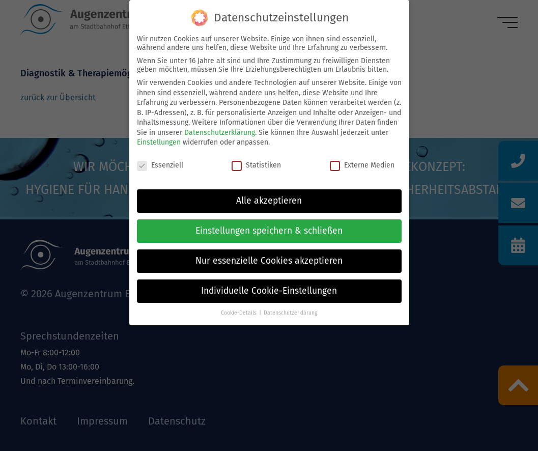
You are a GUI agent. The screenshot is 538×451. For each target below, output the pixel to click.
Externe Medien (362, 165)
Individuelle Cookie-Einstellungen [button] (269, 291)
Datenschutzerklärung (219, 132)
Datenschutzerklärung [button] (290, 312)
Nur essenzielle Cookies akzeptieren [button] (269, 261)
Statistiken (256, 165)
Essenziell (160, 165)
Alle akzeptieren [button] (269, 200)
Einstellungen (159, 142)
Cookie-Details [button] (239, 312)
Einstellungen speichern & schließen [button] (269, 231)
